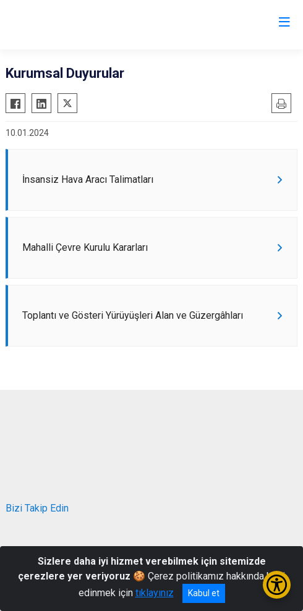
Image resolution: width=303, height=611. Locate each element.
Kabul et (204, 593)
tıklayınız (154, 593)
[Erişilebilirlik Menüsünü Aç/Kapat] (277, 585)
